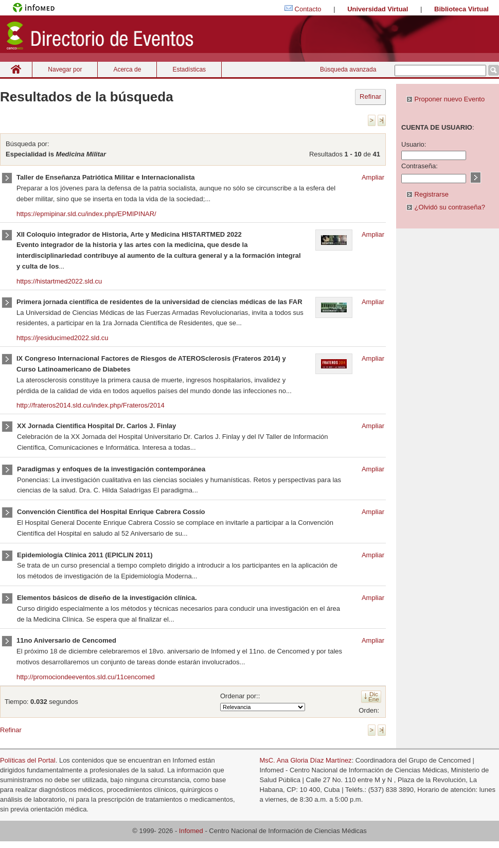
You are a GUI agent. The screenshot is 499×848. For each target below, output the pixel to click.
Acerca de (127, 69)
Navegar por (65, 69)
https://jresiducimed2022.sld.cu (62, 338)
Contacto (308, 9)
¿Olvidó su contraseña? (445, 207)
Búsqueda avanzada (348, 69)
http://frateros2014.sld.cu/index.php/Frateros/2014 (90, 405)
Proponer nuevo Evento (445, 99)
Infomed (191, 831)
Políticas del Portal (28, 760)
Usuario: (413, 144)
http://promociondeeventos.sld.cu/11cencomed (85, 677)
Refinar (370, 96)
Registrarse (427, 194)
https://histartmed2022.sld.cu (59, 281)
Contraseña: (419, 166)
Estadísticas (189, 69)
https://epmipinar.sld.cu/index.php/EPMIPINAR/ (86, 214)
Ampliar (373, 177)
